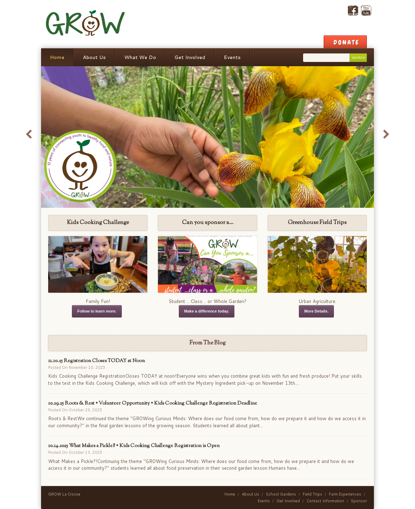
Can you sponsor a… (207, 223)
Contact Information (325, 501)
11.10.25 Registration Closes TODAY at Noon (96, 361)
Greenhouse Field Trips (317, 223)
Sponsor (359, 501)
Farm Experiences (345, 494)
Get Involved (190, 57)
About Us (94, 57)
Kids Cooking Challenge (98, 223)
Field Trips (312, 494)
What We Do (140, 57)
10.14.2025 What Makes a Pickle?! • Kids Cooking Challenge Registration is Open (134, 445)
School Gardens (281, 494)
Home (57, 57)
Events (232, 57)
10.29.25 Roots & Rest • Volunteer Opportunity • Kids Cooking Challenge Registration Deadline (152, 403)
